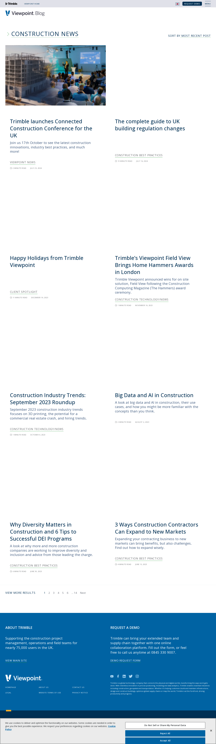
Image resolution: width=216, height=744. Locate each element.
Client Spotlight (24, 292)
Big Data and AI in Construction (154, 395)
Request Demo (192, 3)
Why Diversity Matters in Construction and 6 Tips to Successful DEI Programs (43, 531)
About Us (43, 687)
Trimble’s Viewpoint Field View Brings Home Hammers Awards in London (154, 265)
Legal (8, 692)
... (74, 592)
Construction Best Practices (139, 155)
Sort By (189, 36)
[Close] (211, 730)
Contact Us (78, 687)
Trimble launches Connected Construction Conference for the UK (51, 128)
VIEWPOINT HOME (32, 4)
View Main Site (16, 660)
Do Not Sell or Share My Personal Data (165, 725)
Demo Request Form (125, 660)
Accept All (165, 740)
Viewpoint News (23, 162)
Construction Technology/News (142, 299)
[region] (108, 731)
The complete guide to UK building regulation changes (150, 125)
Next (83, 592)
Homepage (10, 687)
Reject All (165, 733)
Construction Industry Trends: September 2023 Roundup (48, 399)
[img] (55, 75)
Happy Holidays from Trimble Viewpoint (46, 261)
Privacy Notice (80, 692)
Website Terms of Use (50, 692)
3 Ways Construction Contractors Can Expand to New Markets (156, 528)
